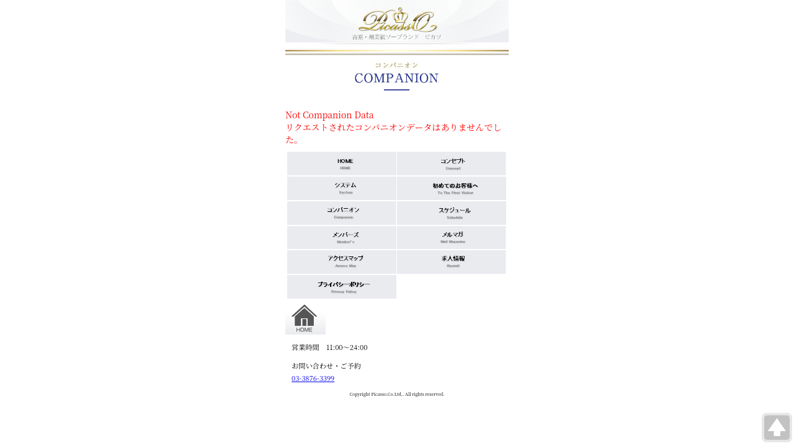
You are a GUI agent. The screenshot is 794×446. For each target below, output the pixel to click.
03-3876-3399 (313, 378)
